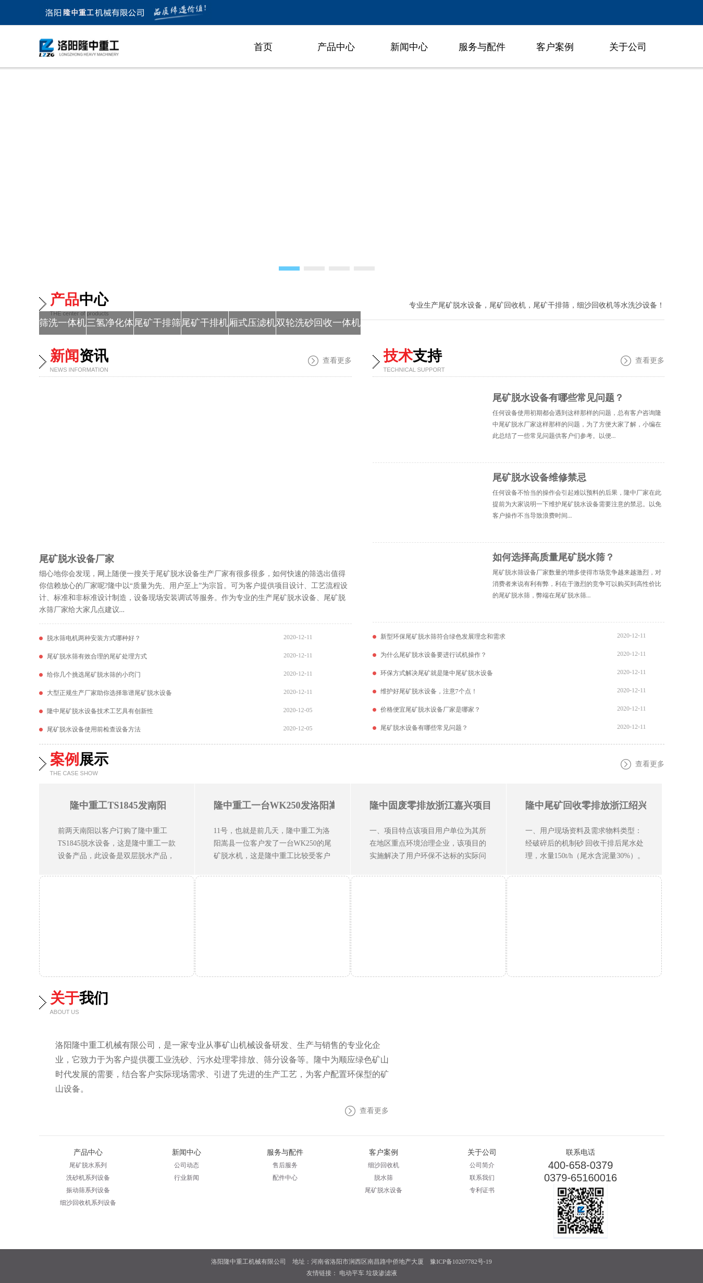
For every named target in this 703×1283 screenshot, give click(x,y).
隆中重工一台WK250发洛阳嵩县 (281, 805)
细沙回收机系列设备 (88, 1202)
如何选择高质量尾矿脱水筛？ (553, 557)
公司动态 (186, 1165)
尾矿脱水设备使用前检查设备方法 (94, 729)
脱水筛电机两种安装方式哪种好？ (94, 638)
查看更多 (337, 360)
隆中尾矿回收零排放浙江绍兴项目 (595, 805)
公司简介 (482, 1165)
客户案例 (555, 47)
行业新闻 (186, 1177)
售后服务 (285, 1165)
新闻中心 (409, 47)
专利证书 (482, 1190)
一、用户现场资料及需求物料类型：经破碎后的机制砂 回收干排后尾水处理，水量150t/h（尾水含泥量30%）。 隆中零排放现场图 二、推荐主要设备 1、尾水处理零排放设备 (585, 856)
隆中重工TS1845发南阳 (118, 805)
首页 (263, 47)
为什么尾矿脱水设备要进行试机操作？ (433, 654)
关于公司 (628, 47)
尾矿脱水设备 (383, 1190)
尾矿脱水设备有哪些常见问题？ (558, 398)
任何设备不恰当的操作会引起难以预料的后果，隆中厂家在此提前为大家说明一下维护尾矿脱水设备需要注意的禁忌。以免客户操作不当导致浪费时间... (576, 504)
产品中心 (336, 47)
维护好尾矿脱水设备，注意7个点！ (428, 691)
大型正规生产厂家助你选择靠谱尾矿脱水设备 (109, 693)
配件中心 (285, 1177)
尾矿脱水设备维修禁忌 (539, 477)
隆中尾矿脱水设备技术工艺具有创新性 (100, 711)
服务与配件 (482, 47)
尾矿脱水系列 (88, 1165)
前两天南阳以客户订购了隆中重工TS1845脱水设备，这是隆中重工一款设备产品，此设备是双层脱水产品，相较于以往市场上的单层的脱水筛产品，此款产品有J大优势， (117, 856)
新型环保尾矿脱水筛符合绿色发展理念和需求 (442, 636)
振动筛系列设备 (88, 1190)
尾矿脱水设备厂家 (76, 559)
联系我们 (482, 1177)
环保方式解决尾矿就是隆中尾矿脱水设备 (436, 673)
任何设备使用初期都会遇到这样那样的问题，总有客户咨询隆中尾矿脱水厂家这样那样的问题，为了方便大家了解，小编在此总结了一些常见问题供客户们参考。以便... (576, 424)
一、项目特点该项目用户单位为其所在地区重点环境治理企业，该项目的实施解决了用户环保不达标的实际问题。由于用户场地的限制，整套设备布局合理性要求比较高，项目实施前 (427, 856)
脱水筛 (383, 1177)
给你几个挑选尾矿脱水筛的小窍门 (94, 674)
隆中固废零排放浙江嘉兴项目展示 (439, 805)
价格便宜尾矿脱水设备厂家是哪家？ (430, 709)
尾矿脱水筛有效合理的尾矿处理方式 (97, 656)
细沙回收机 (383, 1165)
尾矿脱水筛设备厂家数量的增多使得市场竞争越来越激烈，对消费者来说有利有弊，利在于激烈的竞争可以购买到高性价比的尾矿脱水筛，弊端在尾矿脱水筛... (576, 584)
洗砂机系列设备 (88, 1177)
